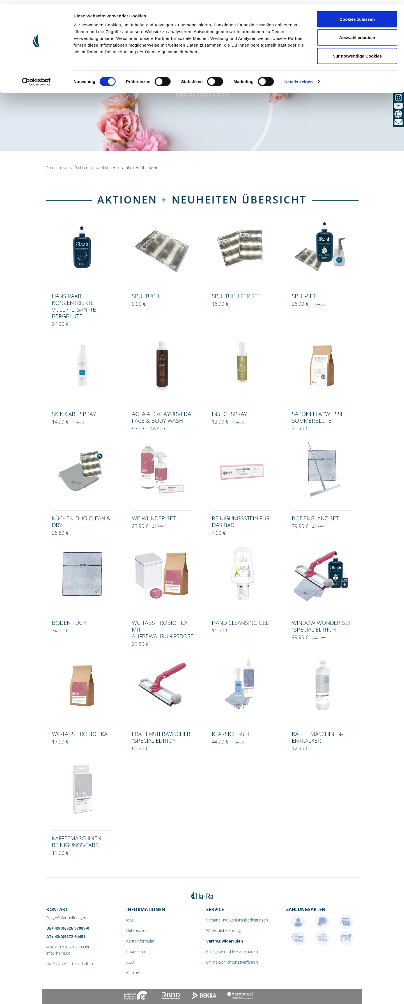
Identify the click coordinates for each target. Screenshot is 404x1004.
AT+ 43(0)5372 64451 (66, 936)
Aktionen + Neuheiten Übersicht (129, 167)
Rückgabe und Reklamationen (232, 951)
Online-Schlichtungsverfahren (232, 962)
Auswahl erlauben (357, 33)
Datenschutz (137, 930)
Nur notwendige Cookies (357, 51)
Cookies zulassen (357, 14)
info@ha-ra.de (58, 953)
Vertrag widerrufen (224, 941)
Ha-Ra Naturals (82, 167)
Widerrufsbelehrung (223, 930)
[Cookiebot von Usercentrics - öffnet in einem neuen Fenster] (36, 77)
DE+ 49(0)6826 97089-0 (67, 928)
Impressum (136, 951)
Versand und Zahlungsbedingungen (237, 920)
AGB (130, 962)
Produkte (54, 167)
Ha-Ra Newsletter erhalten (69, 963)
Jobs (130, 920)
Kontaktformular (140, 941)
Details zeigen (298, 77)
